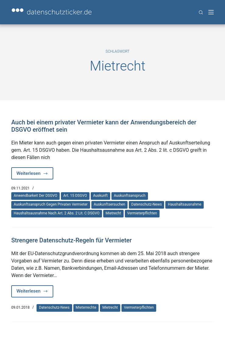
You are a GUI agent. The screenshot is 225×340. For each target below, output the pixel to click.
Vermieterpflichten (142, 213)
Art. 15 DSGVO (75, 195)
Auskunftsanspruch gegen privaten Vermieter (51, 204)
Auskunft (100, 195)
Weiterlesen (34, 175)
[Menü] (211, 12)
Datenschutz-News (146, 204)
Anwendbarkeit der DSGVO (35, 195)
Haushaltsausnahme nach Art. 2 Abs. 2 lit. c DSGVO (57, 213)
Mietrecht (113, 213)
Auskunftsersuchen (109, 204)
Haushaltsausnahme (184, 204)
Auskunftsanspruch (130, 195)
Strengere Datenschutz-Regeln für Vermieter (71, 240)
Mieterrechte (86, 307)
